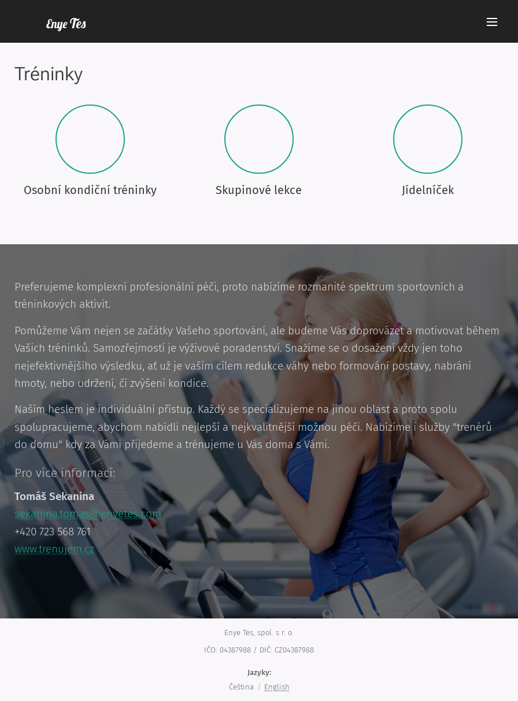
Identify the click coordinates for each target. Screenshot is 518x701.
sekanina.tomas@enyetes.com (87, 513)
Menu (492, 22)
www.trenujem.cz (54, 548)
